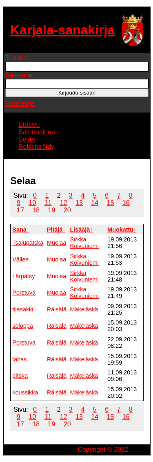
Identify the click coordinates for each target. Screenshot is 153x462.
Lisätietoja (20, 103)
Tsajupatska (27, 242)
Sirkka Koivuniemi (84, 242)
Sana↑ (20, 229)
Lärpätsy (23, 276)
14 (94, 202)
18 (36, 210)
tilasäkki (22, 309)
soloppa (22, 325)
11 (48, 202)
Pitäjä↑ (56, 229)
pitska (20, 375)
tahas (19, 359)
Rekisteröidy (36, 146)
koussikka (25, 392)
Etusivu (29, 124)
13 (79, 202)
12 (63, 202)
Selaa (26, 139)
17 (20, 210)
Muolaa (56, 242)
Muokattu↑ (121, 229)
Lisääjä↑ (81, 229)
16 (126, 202)
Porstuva (23, 292)
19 (51, 210)
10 (32, 202)
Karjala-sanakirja (62, 30)
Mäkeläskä (84, 309)
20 (67, 210)
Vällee (20, 259)
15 (110, 202)
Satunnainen (36, 131)
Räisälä (57, 309)
